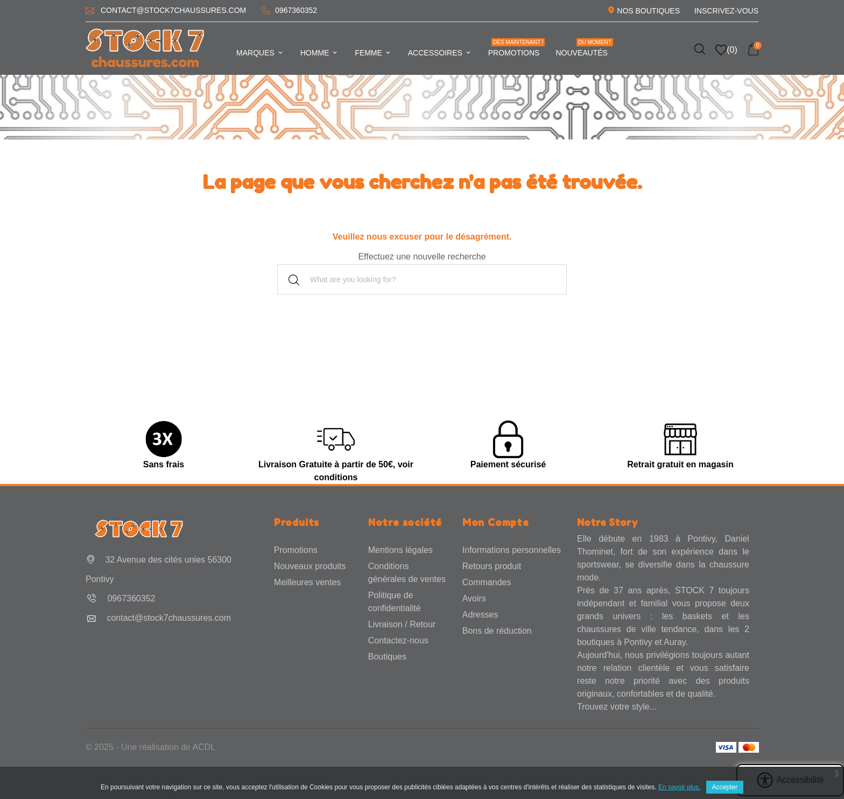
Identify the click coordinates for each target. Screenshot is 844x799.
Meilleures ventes (307, 582)
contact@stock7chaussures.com (173, 10)
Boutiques (387, 656)
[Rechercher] (422, 279)
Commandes (486, 582)
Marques (260, 52)
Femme (373, 52)
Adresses (480, 614)
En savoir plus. (679, 787)
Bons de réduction (497, 630)
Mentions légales (400, 550)
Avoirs (474, 598)
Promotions (516, 47)
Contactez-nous (398, 640)
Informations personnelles (511, 550)
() (726, 50)
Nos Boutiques (648, 10)
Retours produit (491, 566)
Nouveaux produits (310, 566)
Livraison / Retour (401, 624)
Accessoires (440, 52)
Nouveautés (584, 47)
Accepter (724, 787)
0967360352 (296, 10)
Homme (319, 52)
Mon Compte (495, 522)
